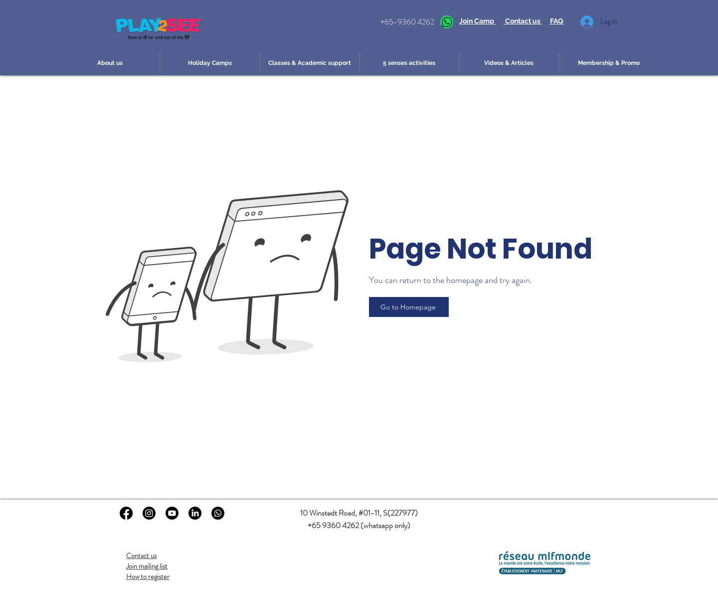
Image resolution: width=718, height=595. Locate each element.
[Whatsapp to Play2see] (217, 513)
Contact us (141, 556)
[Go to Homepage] (409, 307)
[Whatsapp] (446, 21)
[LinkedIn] (194, 513)
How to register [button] (148, 577)
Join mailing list (147, 566)
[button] (110, 63)
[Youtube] (172, 513)
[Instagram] (149, 513)
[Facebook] (126, 513)
